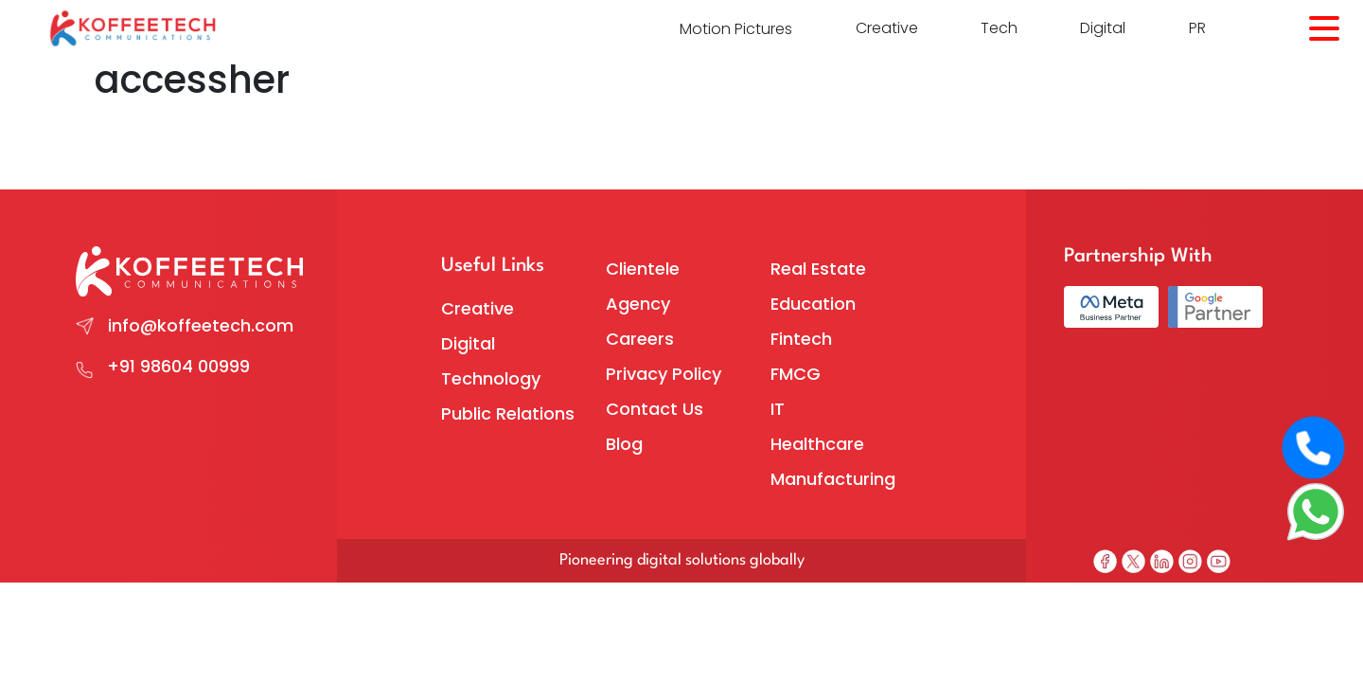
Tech (999, 28)
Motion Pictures (736, 29)
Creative (887, 28)
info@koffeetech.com (200, 325)
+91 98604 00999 (178, 366)
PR (1197, 28)
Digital (1102, 28)
